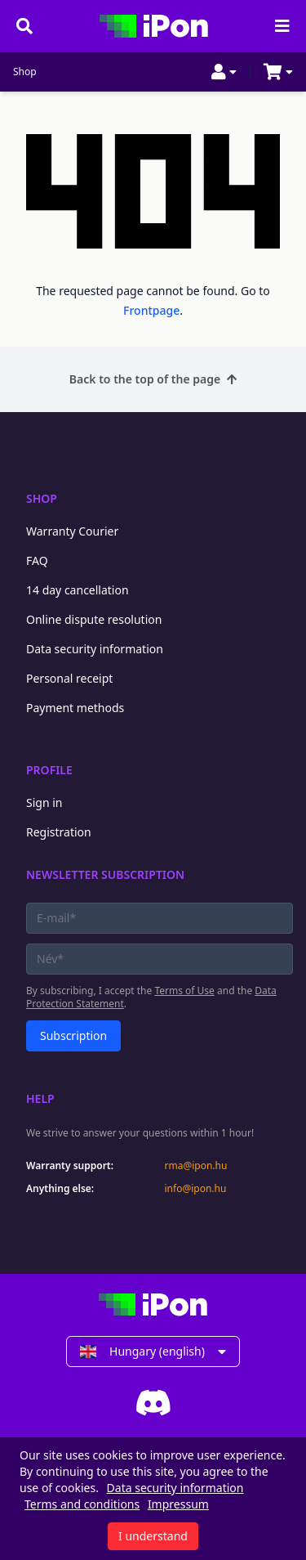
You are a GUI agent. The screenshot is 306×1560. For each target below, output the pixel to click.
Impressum (178, 1504)
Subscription (73, 1035)
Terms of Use (184, 990)
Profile (49, 770)
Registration (58, 832)
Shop (25, 71)
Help (40, 1098)
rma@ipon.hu (196, 1165)
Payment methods (75, 707)
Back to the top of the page (153, 379)
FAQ (37, 560)
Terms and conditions (82, 1504)
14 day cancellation (77, 590)
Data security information (94, 649)
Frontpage (151, 310)
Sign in (44, 802)
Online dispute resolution (94, 619)
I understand (153, 1536)
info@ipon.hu (196, 1188)
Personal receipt (69, 678)
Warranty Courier (72, 531)
